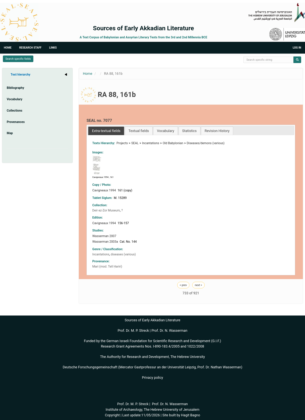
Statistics (189, 131)
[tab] (106, 131)
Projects (122, 143)
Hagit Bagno (190, 415)
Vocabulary (14, 99)
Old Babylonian (173, 143)
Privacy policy (152, 377)
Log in (297, 47)
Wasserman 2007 (104, 236)
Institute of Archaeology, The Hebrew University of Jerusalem (152, 409)
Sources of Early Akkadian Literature (143, 28)
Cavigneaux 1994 (104, 190)
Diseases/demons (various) (205, 143)
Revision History (217, 131)
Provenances (16, 122)
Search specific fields (18, 58)
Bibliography (15, 88)
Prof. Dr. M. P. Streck (133, 330)
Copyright (112, 415)
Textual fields (139, 131)
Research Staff (30, 47)
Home (8, 47)
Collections (14, 110)
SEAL (135, 143)
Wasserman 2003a (105, 241)
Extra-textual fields (106, 131)
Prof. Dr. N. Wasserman (169, 330)
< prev (183, 285)
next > (198, 285)
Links (53, 47)
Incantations (150, 143)
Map (10, 133)
